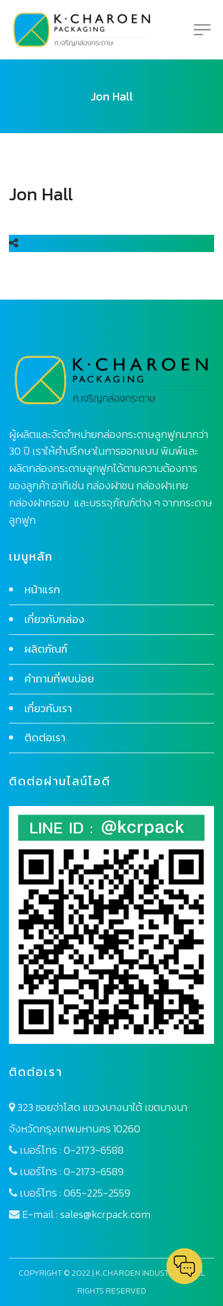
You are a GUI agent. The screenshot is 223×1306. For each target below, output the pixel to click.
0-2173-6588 (94, 1150)
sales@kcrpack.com (105, 1214)
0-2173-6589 (94, 1171)
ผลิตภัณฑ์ (45, 649)
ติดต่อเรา (44, 737)
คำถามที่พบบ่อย (59, 679)
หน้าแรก (42, 589)
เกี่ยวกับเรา (48, 708)
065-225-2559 (97, 1193)
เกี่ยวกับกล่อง (54, 619)
